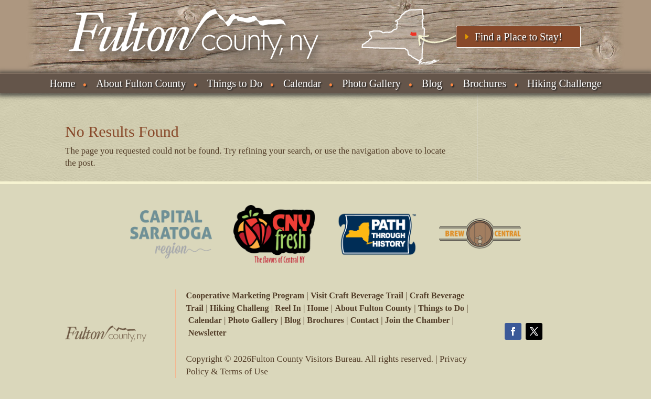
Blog (432, 83)
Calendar (302, 83)
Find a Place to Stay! (518, 36)
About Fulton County (141, 83)
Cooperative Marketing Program (245, 295)
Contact (364, 320)
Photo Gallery (371, 83)
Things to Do (234, 83)
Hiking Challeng (239, 308)
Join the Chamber (417, 320)
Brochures (484, 83)
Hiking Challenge (564, 83)
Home (62, 83)
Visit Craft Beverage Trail (357, 295)
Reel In (288, 308)
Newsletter (207, 332)
